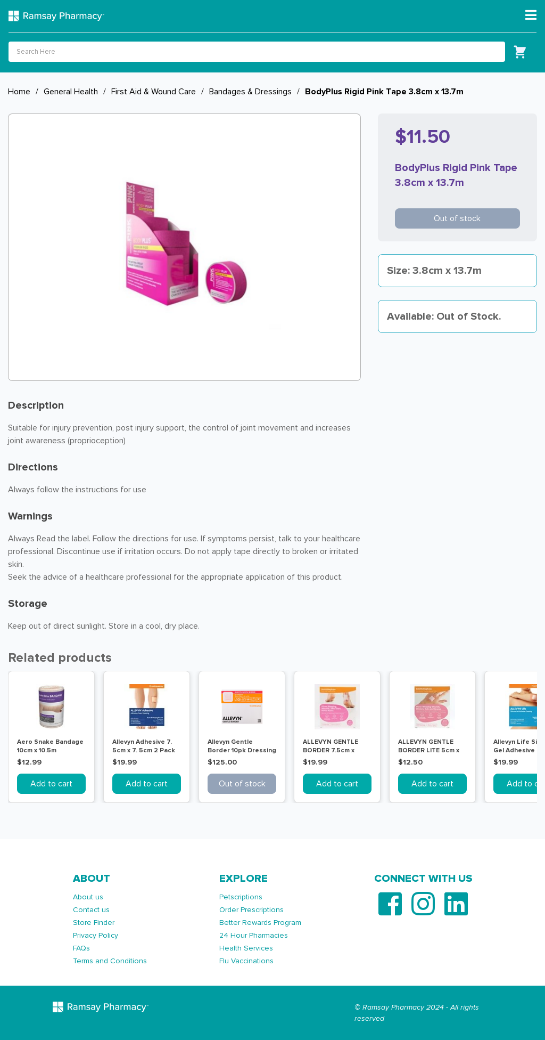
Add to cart (51, 783)
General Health (71, 91)
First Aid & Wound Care (153, 91)
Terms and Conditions (110, 960)
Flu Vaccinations (246, 960)
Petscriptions (240, 896)
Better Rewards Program (260, 922)
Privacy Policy (95, 935)
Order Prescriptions (251, 909)
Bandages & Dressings (250, 91)
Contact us (91, 909)
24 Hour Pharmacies (253, 935)
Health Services (246, 948)
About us (88, 896)
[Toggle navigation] (530, 15)
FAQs (81, 948)
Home (19, 91)
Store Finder (93, 922)
